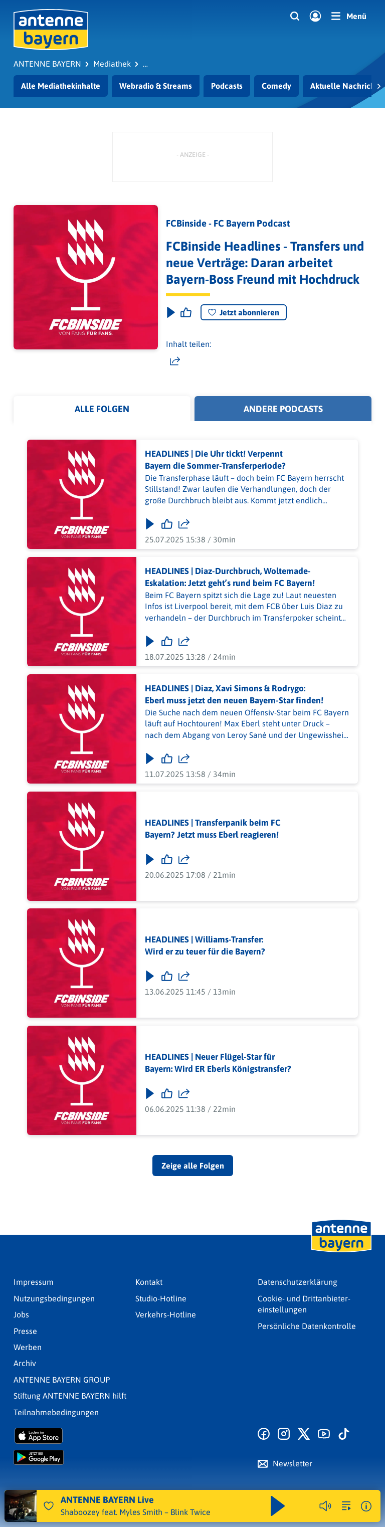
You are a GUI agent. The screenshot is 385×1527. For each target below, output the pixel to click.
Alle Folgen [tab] (102, 409)
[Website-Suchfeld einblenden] (294, 17)
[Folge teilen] (183, 524)
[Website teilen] (175, 361)
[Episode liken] (186, 312)
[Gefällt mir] (166, 524)
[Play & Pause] (169, 312)
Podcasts (227, 85)
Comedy (276, 85)
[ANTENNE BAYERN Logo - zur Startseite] (51, 29)
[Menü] (348, 16)
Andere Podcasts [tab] (283, 409)
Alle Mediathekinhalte (60, 85)
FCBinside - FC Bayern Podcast (228, 223)
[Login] (315, 16)
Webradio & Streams (155, 85)
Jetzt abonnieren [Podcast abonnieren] (243, 312)
